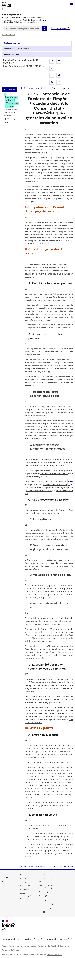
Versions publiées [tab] (11, 54)
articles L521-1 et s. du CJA (52, 473)
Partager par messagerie (58, 82)
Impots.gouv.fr (44, 908)
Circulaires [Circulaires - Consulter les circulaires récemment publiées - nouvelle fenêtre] (42, 892)
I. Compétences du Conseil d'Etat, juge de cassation (12, 100)
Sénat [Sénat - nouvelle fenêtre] (41, 912)
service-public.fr (25, 939)
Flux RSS (23, 879)
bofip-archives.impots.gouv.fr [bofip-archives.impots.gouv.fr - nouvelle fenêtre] (28, 896)
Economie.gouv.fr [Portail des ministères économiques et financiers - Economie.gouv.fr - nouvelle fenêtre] (45, 904)
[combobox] (23, 28)
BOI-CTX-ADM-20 (41, 243)
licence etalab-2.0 (53, 954)
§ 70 (46, 371)
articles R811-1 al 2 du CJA (55, 484)
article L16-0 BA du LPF (37, 490)
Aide (3, 881)
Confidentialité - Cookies (57, 946)
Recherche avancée (60, 28)
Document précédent (34, 88)
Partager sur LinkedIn (51, 82)
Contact (5, 885)
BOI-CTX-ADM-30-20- (57, 328)
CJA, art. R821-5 (33, 757)
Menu (71, 3)
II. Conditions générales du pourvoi (10, 112)
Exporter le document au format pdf (51, 61)
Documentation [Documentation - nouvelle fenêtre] (26, 889)
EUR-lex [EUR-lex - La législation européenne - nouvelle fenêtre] (41, 900)
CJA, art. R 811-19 (48, 426)
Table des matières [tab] (12, 43)
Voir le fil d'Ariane (8, 34)
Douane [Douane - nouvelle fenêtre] (41, 896)
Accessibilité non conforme (12, 946)
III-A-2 (67, 328)
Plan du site (42, 946)
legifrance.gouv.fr (46, 939)
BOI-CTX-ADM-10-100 (35, 438)
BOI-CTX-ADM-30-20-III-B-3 (44, 847)
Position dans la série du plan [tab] (16, 48)
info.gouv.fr (7, 939)
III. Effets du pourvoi (9, 121)
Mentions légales (30, 946)
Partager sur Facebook (51, 75)
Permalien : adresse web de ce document (51, 68)
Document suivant (61, 88)
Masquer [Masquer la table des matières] (11, 89)
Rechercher (44, 28)
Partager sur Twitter (58, 75)
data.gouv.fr (64, 939)
